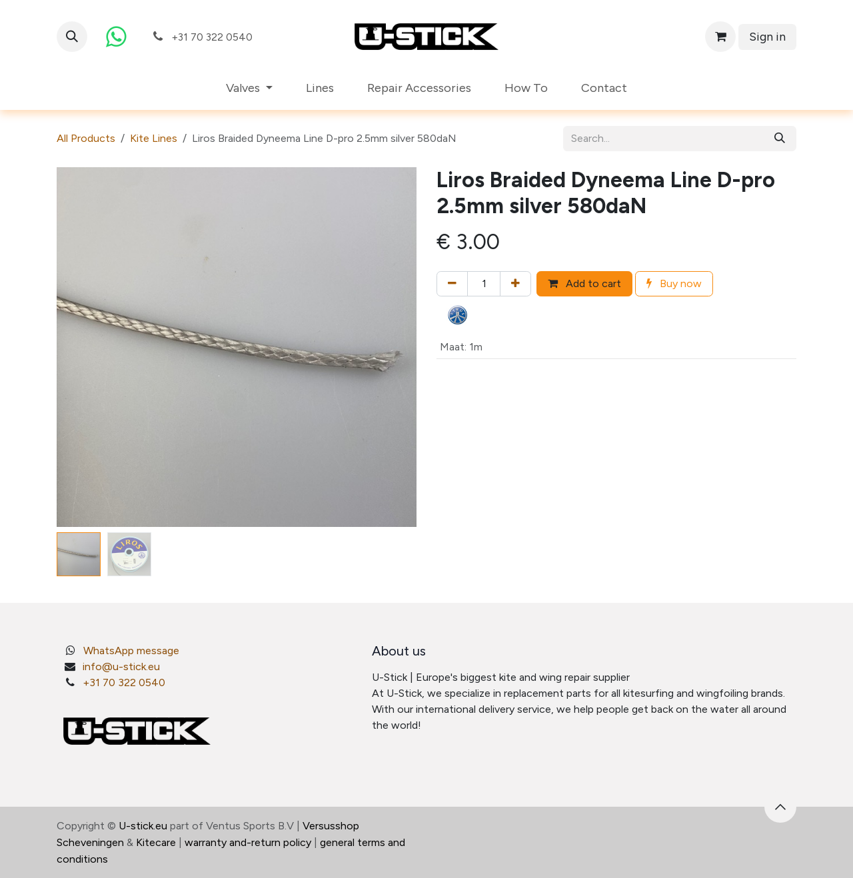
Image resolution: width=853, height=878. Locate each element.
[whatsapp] (116, 37)
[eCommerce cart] (720, 36)
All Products (86, 138)
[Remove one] (452, 283)
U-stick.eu (143, 825)
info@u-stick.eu (121, 666)
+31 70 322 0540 (124, 682)
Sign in (767, 36)
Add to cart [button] (584, 283)
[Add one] (515, 283)
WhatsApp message (131, 650)
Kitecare (156, 842)
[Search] (779, 138)
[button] (72, 36)
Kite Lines (153, 138)
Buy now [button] (674, 283)
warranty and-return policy (248, 842)
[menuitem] (249, 88)
